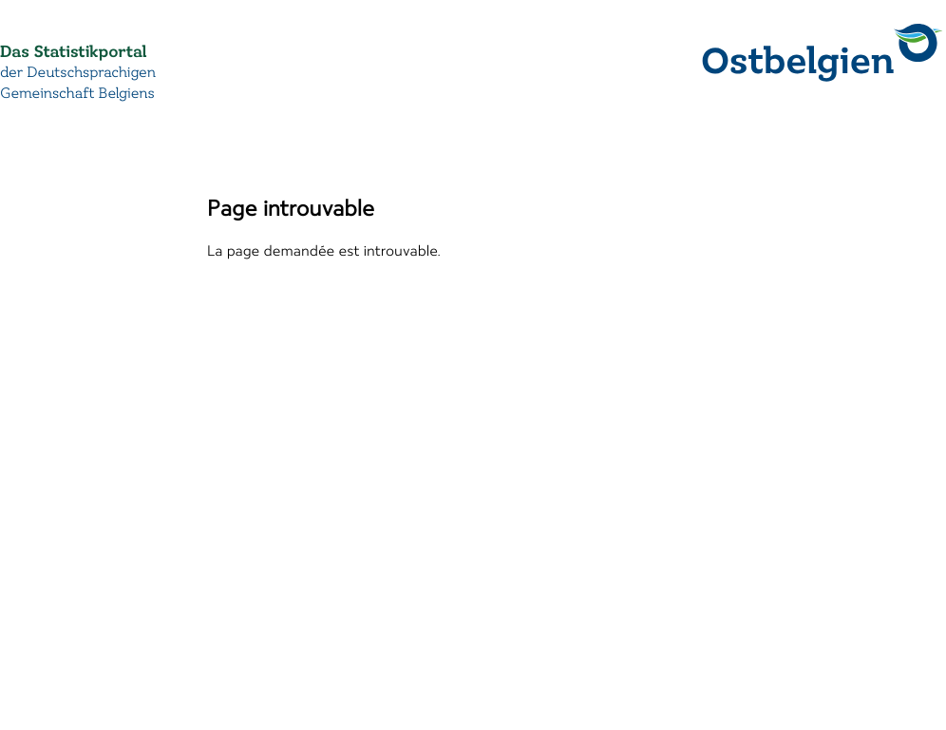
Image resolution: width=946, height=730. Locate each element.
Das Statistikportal (73, 52)
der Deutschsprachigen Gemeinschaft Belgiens (78, 84)
